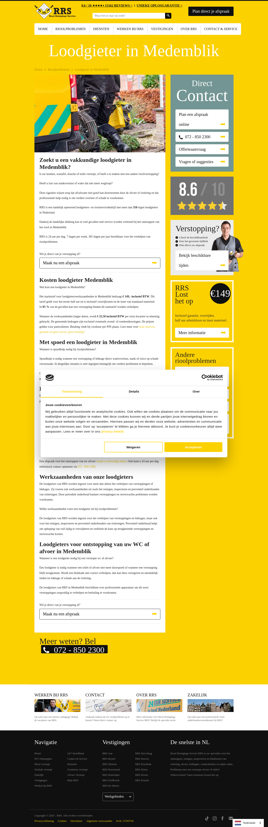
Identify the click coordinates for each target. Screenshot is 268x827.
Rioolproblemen (70, 29)
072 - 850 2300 (86, 466)
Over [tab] (196, 391)
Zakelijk (197, 695)
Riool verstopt (42, 764)
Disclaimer (76, 820)
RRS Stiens (141, 769)
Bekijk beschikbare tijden (195, 260)
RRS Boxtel (109, 758)
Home (43, 29)
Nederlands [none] (245, 823)
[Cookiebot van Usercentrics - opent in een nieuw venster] (204, 378)
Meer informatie (192, 332)
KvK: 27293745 (125, 820)
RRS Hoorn (141, 774)
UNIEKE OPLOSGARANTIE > (160, 5)
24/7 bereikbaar (75, 753)
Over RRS (189, 29)
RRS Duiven (142, 758)
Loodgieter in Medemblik (92, 69)
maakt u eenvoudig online (111, 461)
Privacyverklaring (44, 820)
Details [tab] (134, 391)
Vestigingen (162, 29)
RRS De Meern (110, 785)
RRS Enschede (143, 764)
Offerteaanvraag (192, 149)
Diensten (101, 29)
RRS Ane (107, 753)
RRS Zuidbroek (110, 780)
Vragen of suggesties (196, 161)
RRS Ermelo (142, 780)
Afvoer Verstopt (75, 774)
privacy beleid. (112, 431)
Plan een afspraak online (193, 119)
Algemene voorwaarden (99, 820)
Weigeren (133, 447)
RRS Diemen (109, 764)
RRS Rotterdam (111, 774)
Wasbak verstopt (43, 769)
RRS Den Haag (143, 753)
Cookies (62, 820)
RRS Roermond (111, 769)
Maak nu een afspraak (61, 263)
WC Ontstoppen (43, 758)
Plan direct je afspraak (210, 11)
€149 (220, 293)
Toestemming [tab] (72, 391)
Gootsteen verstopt (77, 769)
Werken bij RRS (130, 29)
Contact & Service (220, 29)
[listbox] (248, 823)
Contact (95, 695)
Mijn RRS (72, 780)
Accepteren (193, 447)
